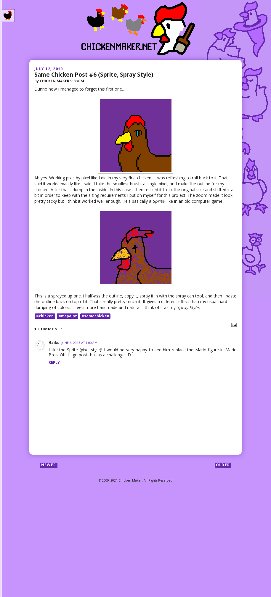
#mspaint (67, 315)
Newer (48, 465)
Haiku (54, 342)
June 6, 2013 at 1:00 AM (79, 343)
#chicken (45, 315)
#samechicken (95, 315)
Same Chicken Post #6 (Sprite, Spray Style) (93, 74)
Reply (54, 362)
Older (223, 465)
